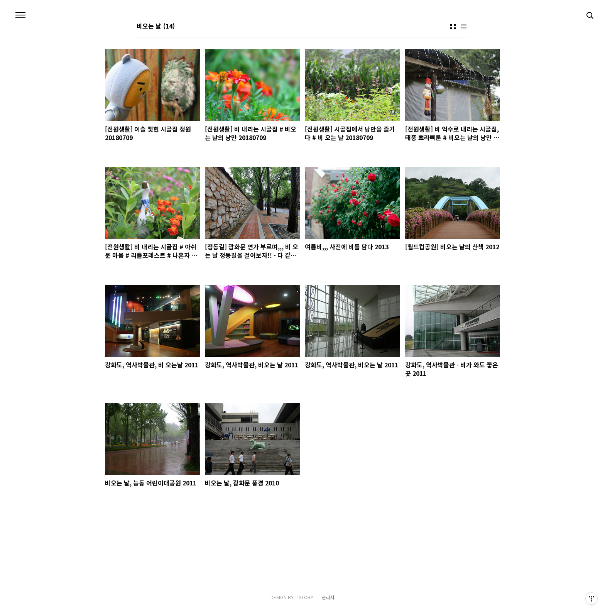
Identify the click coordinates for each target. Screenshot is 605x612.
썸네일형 (453, 26)
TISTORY (304, 597)
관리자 (328, 597)
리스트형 (463, 26)
